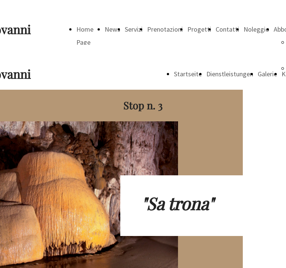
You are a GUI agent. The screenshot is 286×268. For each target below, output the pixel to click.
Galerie (267, 74)
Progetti (199, 29)
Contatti (227, 29)
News (112, 29)
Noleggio (256, 29)
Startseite (188, 74)
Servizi (134, 29)
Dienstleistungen (229, 74)
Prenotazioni (165, 29)
